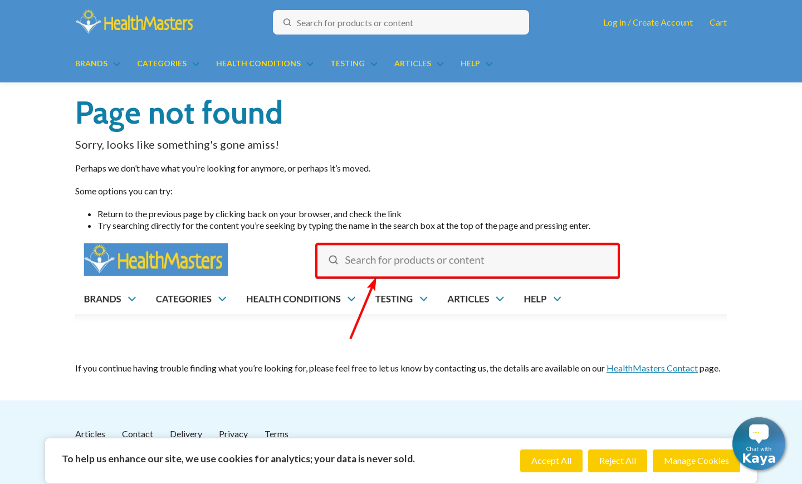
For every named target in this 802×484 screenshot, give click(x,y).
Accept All (551, 460)
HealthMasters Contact (652, 368)
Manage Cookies (696, 460)
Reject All (617, 460)
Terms (276, 433)
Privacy (233, 433)
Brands (91, 63)
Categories (162, 63)
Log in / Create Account (648, 22)
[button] (758, 443)
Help (470, 63)
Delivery (186, 433)
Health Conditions (258, 63)
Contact (137, 433)
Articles (412, 63)
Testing (347, 63)
